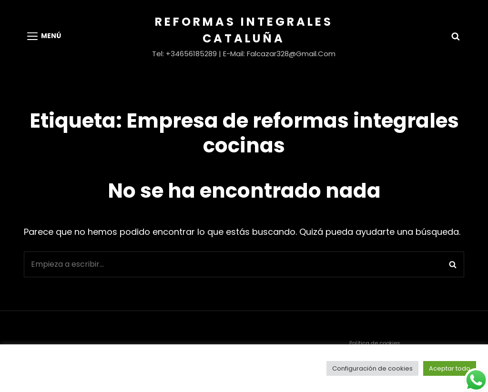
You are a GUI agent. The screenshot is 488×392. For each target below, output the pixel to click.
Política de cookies (374, 343)
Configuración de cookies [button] (372, 368)
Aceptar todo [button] (449, 368)
